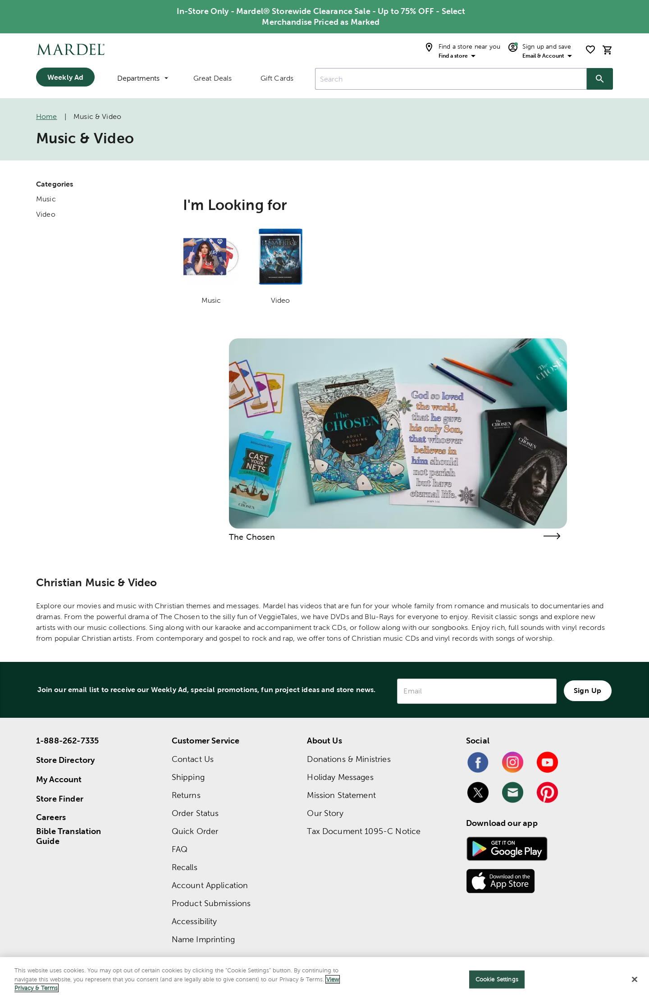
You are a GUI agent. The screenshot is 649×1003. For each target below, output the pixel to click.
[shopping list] (590, 49)
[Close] (634, 979)
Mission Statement (341, 795)
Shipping (188, 777)
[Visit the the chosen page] (551, 536)
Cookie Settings (496, 979)
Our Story (325, 813)
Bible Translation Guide (68, 836)
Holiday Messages (340, 777)
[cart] (607, 50)
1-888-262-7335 (67, 740)
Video (45, 214)
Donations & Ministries (348, 759)
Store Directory (65, 760)
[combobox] (451, 79)
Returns (186, 795)
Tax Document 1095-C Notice (363, 831)
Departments (142, 78)
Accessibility (194, 921)
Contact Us (193, 759)
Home (46, 116)
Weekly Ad (65, 77)
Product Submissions (211, 903)
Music (46, 199)
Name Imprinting (203, 939)
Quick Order (195, 831)
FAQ (179, 849)
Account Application (210, 885)
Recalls (184, 867)
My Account (59, 779)
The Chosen (252, 537)
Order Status (195, 813)
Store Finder (59, 798)
